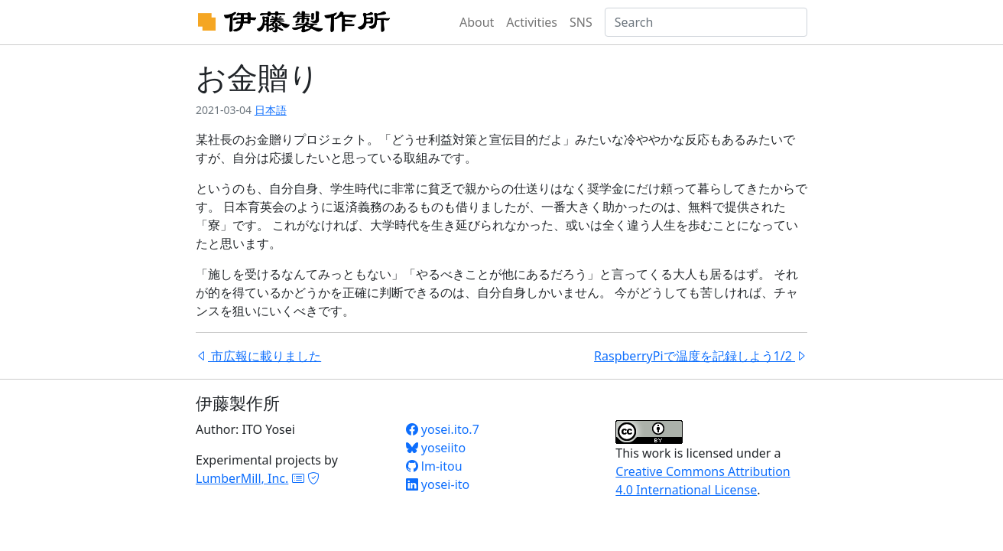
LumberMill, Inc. (242, 478)
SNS (581, 22)
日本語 (271, 110)
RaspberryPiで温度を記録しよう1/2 (700, 355)
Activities (531, 22)
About (476, 22)
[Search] (706, 22)
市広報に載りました (258, 355)
